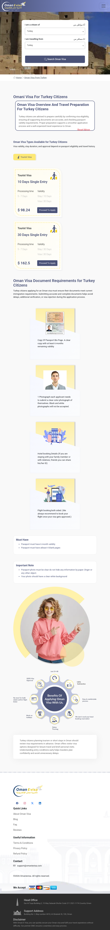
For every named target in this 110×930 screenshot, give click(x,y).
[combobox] (55, 31)
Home (17, 77)
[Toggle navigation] (103, 6)
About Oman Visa (22, 814)
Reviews (17, 830)
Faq (15, 824)
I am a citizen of (55, 24)
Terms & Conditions (23, 843)
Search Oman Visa (55, 59)
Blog (15, 819)
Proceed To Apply (47, 210)
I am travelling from (55, 39)
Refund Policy (20, 853)
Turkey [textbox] (30, 31)
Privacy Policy (20, 848)
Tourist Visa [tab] (24, 157)
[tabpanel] (55, 219)
